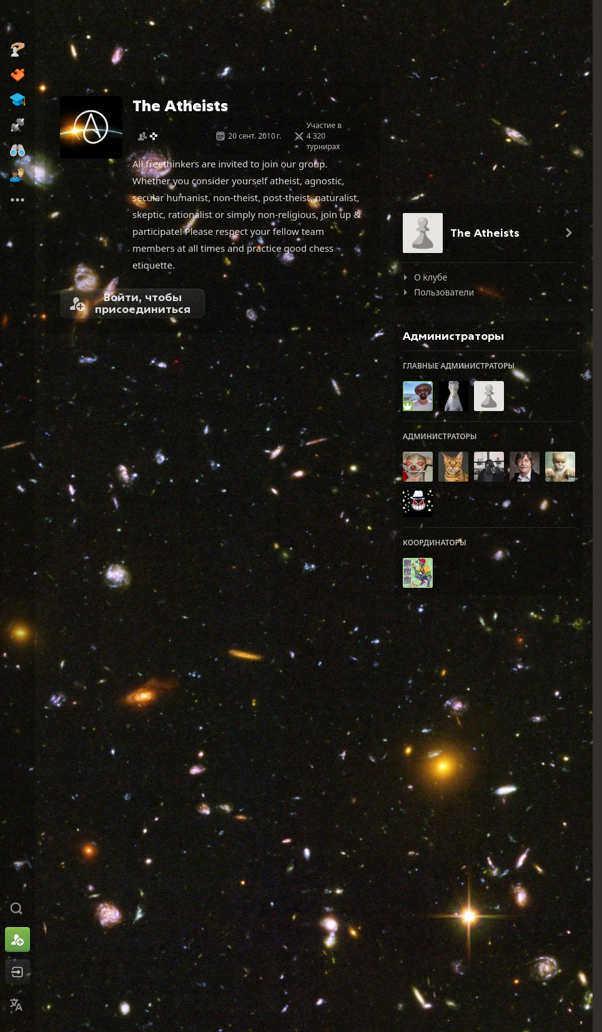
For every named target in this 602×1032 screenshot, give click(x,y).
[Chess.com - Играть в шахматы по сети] (17, 21)
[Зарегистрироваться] (17, 939)
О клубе (430, 277)
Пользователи (444, 292)
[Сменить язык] (17, 1004)
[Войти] (17, 972)
